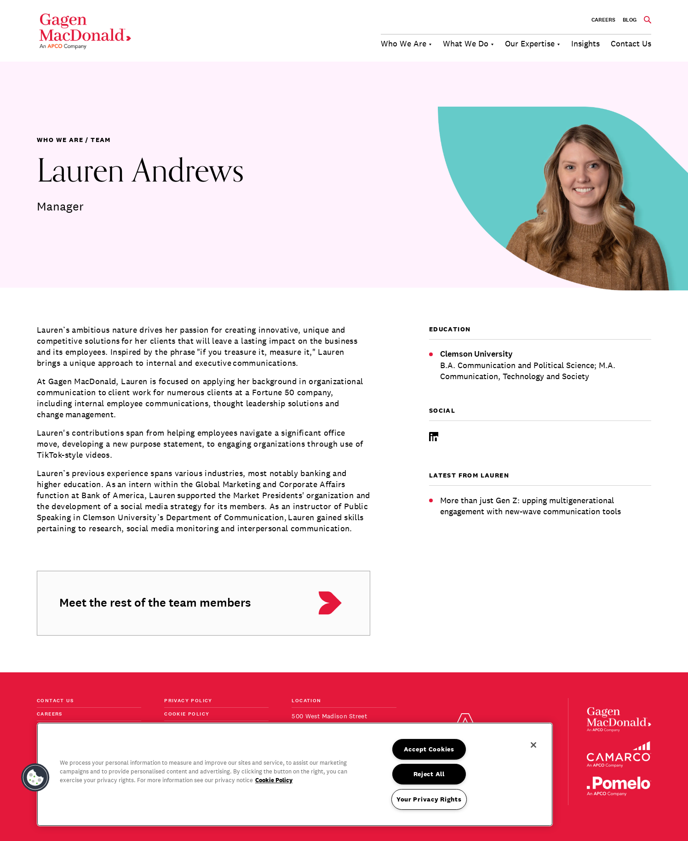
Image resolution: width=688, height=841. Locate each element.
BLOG (629, 19)
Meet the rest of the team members (155, 602)
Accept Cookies (429, 749)
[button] (35, 777)
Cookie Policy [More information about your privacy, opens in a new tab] (273, 780)
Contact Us (55, 701)
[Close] (533, 745)
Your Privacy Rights (429, 799)
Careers (603, 19)
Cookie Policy (186, 714)
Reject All (429, 774)
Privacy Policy (188, 701)
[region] (295, 774)
